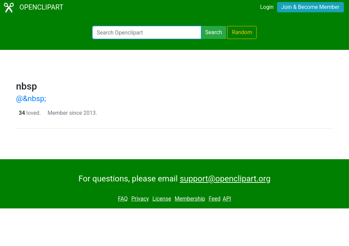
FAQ (123, 198)
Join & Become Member (310, 7)
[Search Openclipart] (146, 32)
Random (242, 32)
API (227, 198)
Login (266, 7)
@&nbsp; (31, 98)
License (161, 198)
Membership (189, 198)
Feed (215, 198)
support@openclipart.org (225, 178)
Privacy (140, 198)
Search (213, 32)
